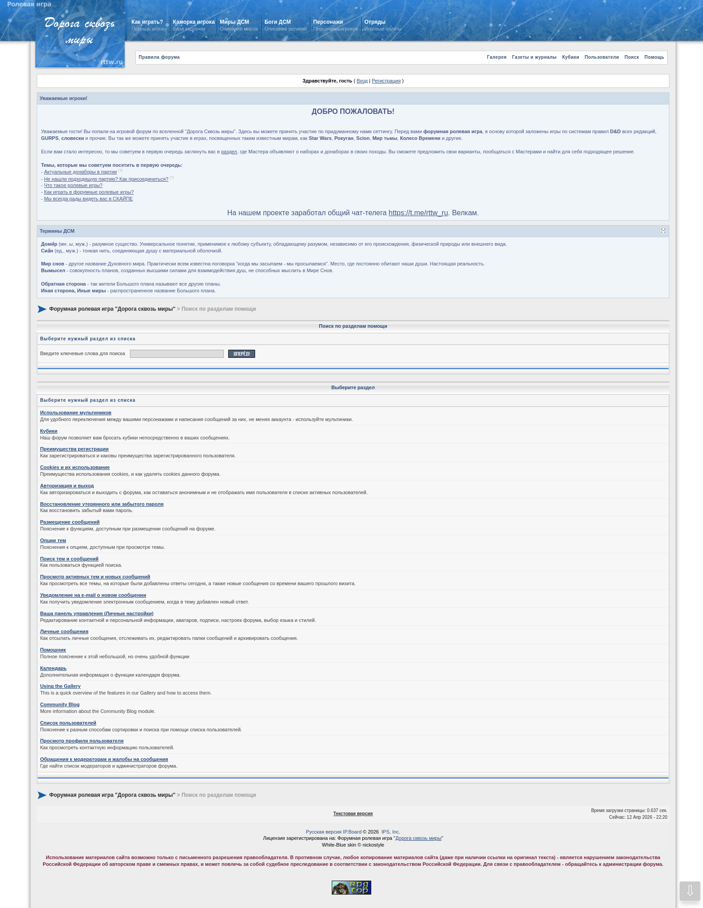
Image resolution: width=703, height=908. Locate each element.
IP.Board (352, 831)
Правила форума (159, 57)
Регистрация (386, 80)
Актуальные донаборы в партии (80, 171)
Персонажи (328, 22)
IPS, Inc (390, 831)
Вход (362, 80)
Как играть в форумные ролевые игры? (89, 192)
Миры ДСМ (235, 22)
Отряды (375, 22)
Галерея (497, 57)
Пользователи (602, 57)
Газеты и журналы (534, 57)
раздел (229, 151)
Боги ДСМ (278, 22)
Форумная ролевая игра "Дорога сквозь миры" (112, 308)
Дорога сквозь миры (418, 838)
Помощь (654, 57)
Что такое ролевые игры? (73, 185)
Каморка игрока (194, 22)
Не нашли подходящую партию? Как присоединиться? (106, 179)
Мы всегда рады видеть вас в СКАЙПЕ (88, 198)
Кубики (570, 57)
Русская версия (323, 831)
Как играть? (147, 22)
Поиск (632, 57)
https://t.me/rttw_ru (418, 213)
